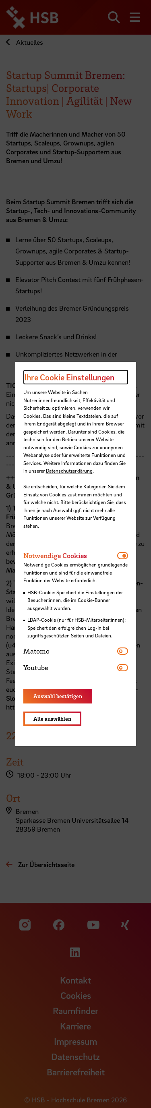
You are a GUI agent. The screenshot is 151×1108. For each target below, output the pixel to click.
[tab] (70, 555)
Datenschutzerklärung (69, 470)
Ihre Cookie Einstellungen (69, 377)
